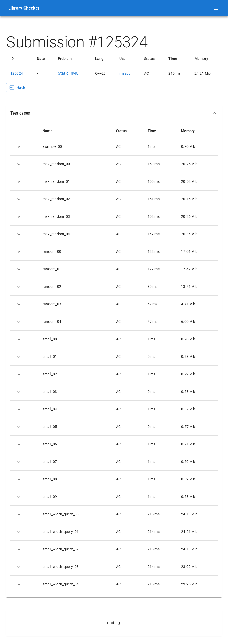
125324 (16, 73)
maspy (125, 73)
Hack (17, 87)
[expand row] (18, 146)
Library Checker (24, 8)
